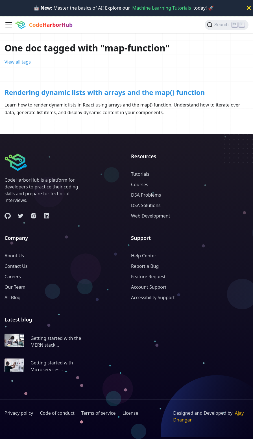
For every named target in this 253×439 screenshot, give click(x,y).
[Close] (249, 8)
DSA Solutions (145, 205)
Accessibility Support (153, 297)
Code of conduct (57, 413)
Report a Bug (145, 266)
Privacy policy (19, 413)
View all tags (18, 62)
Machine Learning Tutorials (161, 8)
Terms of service (98, 413)
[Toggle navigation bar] (9, 25)
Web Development (150, 216)
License (130, 413)
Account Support (148, 287)
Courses (139, 184)
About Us (14, 256)
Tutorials (140, 174)
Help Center (143, 256)
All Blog (13, 297)
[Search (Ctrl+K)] (226, 25)
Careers (13, 276)
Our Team (15, 287)
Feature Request (148, 276)
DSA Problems (146, 195)
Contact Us (16, 266)
